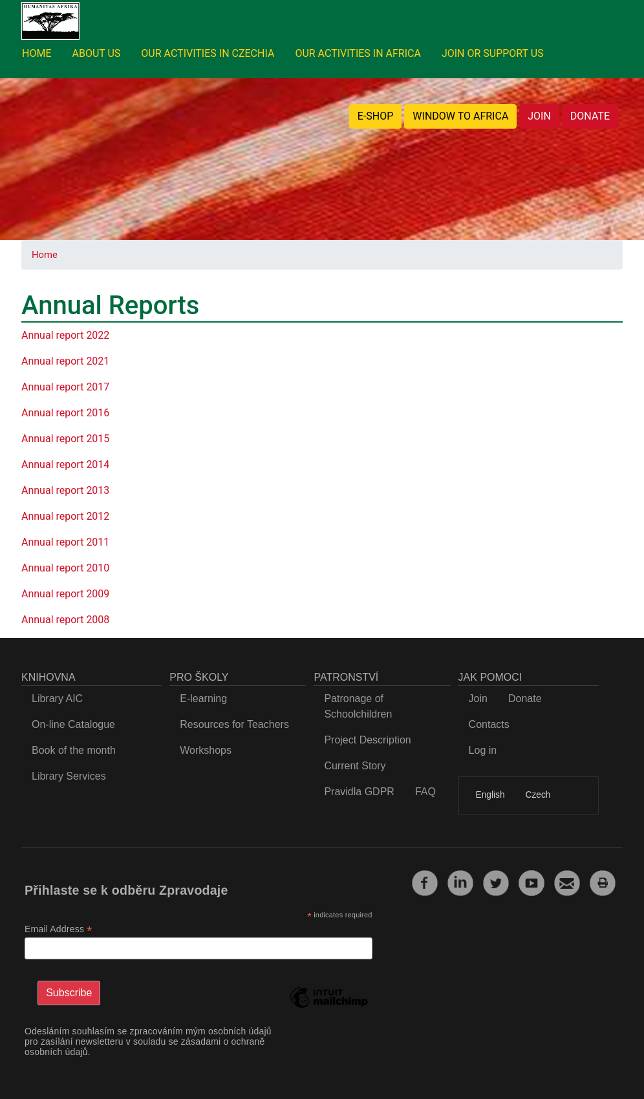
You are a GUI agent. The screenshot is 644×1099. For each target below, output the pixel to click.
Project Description (367, 739)
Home (45, 255)
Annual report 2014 (65, 464)
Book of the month (74, 750)
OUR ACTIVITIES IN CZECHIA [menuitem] (207, 53)
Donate (525, 698)
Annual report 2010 (65, 568)
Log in (483, 750)
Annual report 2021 (65, 361)
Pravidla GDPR (359, 791)
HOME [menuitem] (36, 53)
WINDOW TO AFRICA (460, 116)
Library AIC (57, 698)
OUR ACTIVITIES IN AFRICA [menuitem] (358, 53)
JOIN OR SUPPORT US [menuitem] (493, 53)
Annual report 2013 (65, 490)
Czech (538, 795)
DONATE (590, 116)
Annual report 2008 (65, 620)
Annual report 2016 (65, 413)
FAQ (425, 791)
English (490, 795)
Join (478, 698)
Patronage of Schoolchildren (358, 706)
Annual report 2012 (65, 516)
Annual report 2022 (65, 335)
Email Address (58, 929)
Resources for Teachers (234, 724)
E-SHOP (376, 116)
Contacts (489, 724)
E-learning (203, 698)
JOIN (539, 116)
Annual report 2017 (65, 387)
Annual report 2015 (65, 438)
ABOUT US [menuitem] (96, 53)
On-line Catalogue (73, 724)
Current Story (354, 765)
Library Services (69, 776)
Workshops (205, 750)
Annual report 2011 (65, 542)
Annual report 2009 (65, 594)
